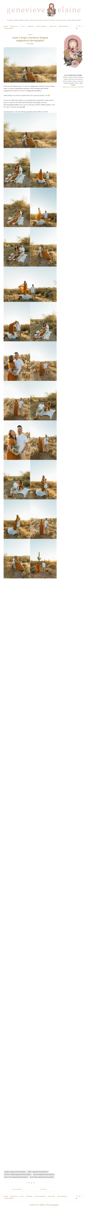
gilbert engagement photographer (38, 1171)
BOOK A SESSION (41, 26)
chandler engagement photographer (15, 1171)
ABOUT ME (52, 26)
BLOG (23, 26)
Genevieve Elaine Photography (44, 1204)
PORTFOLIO (14, 26)
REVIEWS (31, 26)
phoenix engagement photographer (43, 1174)
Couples (30, 34)
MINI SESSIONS (63, 26)
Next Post (43, 1189)
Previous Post (17, 1189)
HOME (6, 26)
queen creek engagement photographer (16, 1177)
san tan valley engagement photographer (42, 1177)
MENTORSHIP (9, 28)
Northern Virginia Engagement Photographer (17, 1174)
